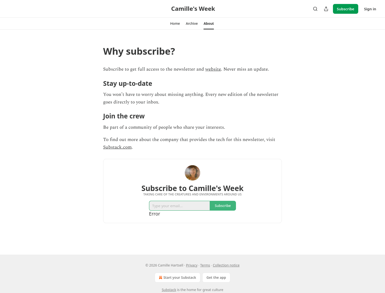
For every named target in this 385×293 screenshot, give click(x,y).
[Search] (315, 9)
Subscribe (345, 8)
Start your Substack (177, 277)
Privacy (191, 265)
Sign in (370, 8)
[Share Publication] (326, 9)
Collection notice (226, 265)
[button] (175, 23)
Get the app (216, 277)
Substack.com (117, 147)
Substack (169, 289)
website (213, 69)
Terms (205, 265)
